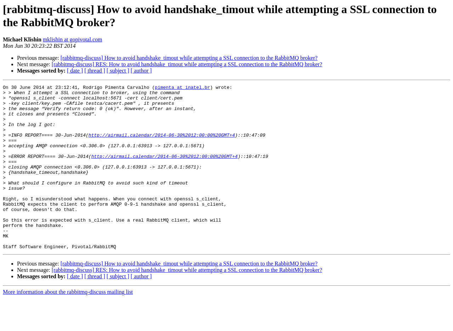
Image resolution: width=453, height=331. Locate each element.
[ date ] (75, 71)
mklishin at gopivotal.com (72, 39)
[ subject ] (118, 71)
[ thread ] (94, 71)
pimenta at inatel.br (182, 88)
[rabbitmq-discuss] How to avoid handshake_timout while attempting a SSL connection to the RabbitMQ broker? (189, 58)
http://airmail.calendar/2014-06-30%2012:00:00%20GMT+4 (162, 145)
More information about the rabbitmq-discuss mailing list (68, 325)
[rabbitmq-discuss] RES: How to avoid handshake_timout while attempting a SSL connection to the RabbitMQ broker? (187, 64)
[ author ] (141, 71)
